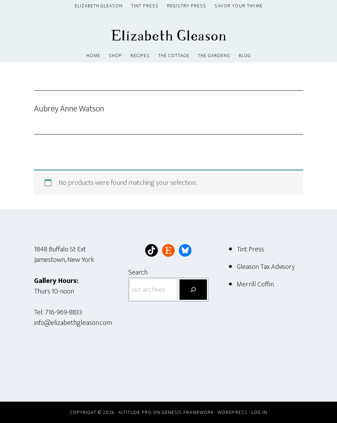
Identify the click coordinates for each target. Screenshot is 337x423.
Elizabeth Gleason (168, 31)
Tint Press (250, 249)
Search (138, 272)
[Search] (193, 289)
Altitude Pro (135, 412)
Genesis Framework (188, 412)
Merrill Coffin (255, 284)
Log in (259, 412)
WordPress (232, 412)
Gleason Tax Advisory (266, 267)
